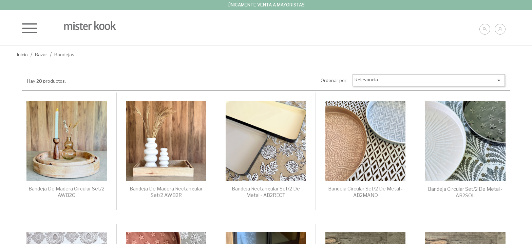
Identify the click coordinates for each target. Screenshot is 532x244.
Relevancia (429, 80)
